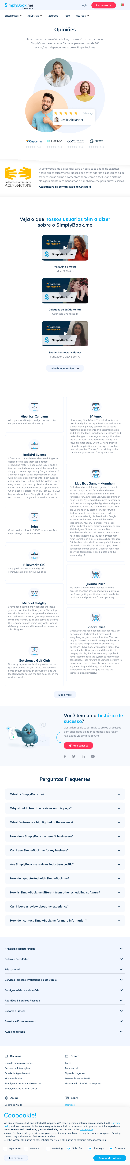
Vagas (68, 1082)
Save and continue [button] (109, 1158)
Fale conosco (80, 703)
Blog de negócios (14, 1082)
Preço (66, 15)
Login (83, 5)
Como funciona (13, 1067)
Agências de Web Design (78, 1103)
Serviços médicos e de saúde (22, 947)
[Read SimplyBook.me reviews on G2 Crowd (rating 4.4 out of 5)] (97, 144)
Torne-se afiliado (74, 1098)
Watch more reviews (63, 326)
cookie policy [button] (86, 1129)
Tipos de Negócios (75, 1030)
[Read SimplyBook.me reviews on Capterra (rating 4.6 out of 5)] (33, 144)
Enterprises (13, 15)
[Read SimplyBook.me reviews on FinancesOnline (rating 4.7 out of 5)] (75, 143)
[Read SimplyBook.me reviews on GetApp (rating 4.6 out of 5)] (54, 144)
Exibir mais (65, 652)
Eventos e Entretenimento (20, 978)
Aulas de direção (15, 989)
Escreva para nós (74, 1093)
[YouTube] (93, 714)
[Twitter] (74, 714)
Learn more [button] (16, 1158)
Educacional (12, 927)
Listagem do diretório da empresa (83, 1040)
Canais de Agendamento (18, 1030)
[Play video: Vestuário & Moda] (37, 248)
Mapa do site (12, 1088)
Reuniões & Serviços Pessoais (22, 958)
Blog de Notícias (73, 1088)
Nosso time (71, 1072)
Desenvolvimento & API (77, 1035)
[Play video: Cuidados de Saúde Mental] (93, 248)
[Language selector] (121, 5)
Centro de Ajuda (13, 1062)
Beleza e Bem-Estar (17, 916)
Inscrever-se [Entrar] (102, 5)
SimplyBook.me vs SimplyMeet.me (23, 1040)
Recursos (52, 15)
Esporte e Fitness (15, 968)
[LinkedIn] (83, 714)
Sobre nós (70, 1067)
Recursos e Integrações (17, 1025)
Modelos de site (13, 1035)
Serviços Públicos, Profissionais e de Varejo (31, 937)
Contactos (70, 1077)
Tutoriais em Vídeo (15, 1077)
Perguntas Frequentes (17, 1072)
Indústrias (34, 15)
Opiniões (70, 1062)
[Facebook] (65, 714)
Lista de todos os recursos (19, 1020)
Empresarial (71, 1025)
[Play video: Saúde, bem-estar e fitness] (65, 291)
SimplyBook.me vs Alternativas (21, 1046)
